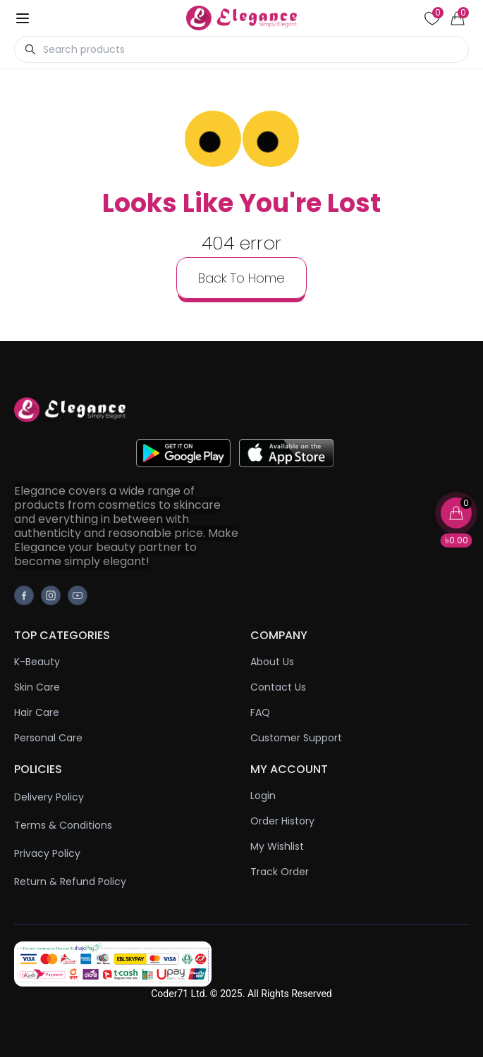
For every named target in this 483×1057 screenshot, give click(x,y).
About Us (272, 662)
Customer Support (296, 738)
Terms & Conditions (63, 825)
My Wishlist (277, 846)
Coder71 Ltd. (179, 993)
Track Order (279, 872)
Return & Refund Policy (70, 881)
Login (263, 796)
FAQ (260, 712)
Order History (282, 821)
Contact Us (278, 687)
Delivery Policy (49, 797)
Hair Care (36, 712)
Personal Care (48, 738)
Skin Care (37, 687)
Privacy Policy (47, 853)
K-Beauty (37, 662)
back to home (241, 278)
